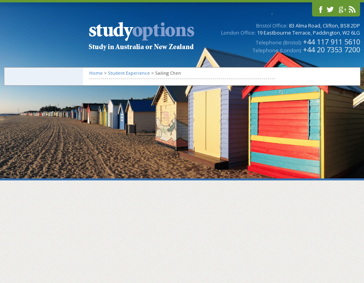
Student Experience (129, 73)
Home (96, 73)
